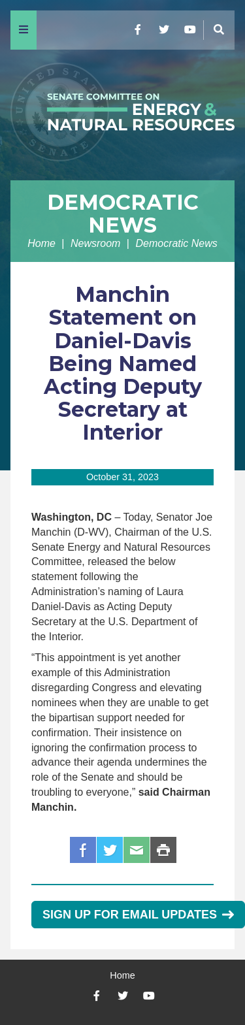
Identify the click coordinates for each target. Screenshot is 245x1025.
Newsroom (95, 243)
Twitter (110, 850)
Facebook (83, 850)
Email (136, 850)
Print (163, 850)
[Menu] (23, 30)
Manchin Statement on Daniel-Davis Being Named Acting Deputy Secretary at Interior (123, 363)
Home (41, 243)
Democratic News (123, 213)
